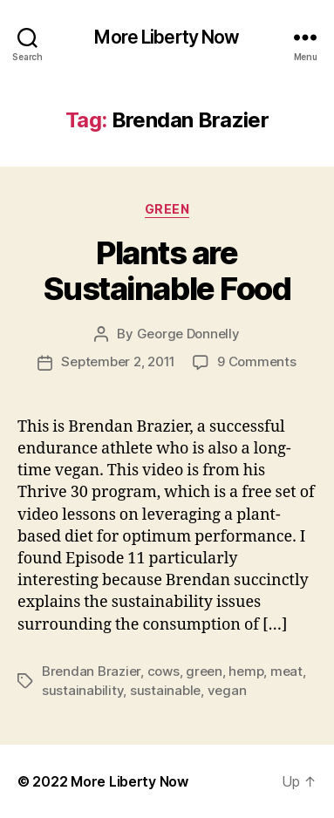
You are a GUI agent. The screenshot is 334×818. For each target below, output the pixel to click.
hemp (245, 671)
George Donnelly (188, 333)
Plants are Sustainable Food (167, 271)
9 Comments (256, 361)
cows (163, 671)
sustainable (165, 690)
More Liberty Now (166, 37)
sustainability (82, 690)
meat (286, 671)
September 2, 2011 (118, 361)
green (204, 671)
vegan (227, 690)
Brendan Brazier (91, 671)
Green (167, 208)
